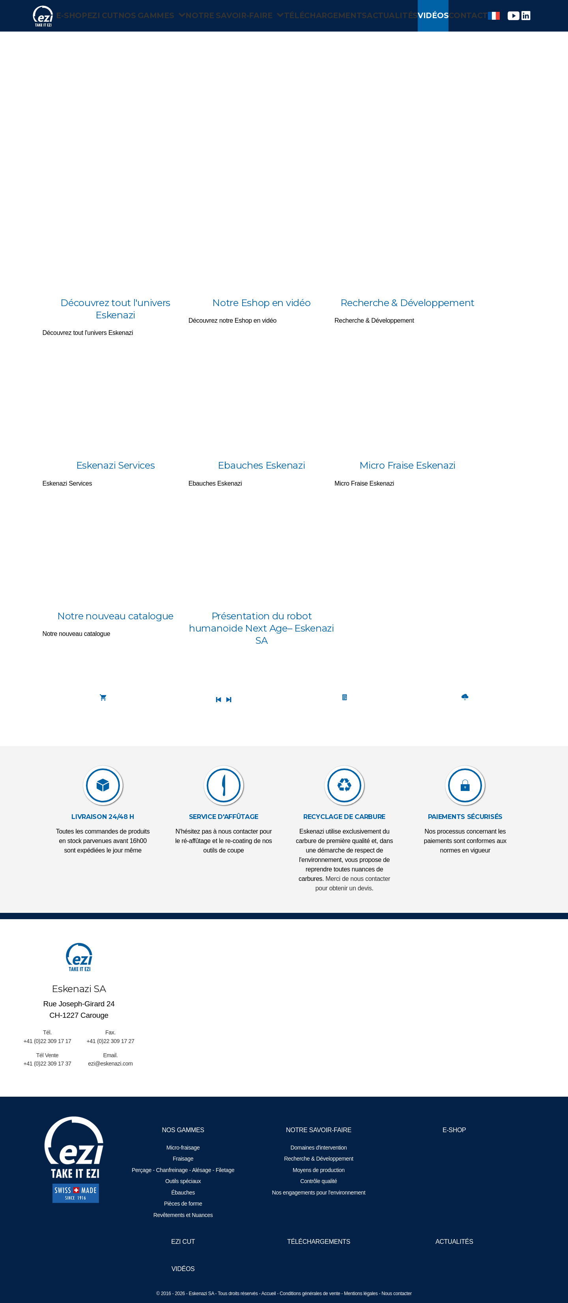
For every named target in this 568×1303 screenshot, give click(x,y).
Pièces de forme (185, 1203)
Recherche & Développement (318, 1158)
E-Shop (61, 15)
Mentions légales (360, 1293)
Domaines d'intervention (319, 1147)
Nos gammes (156, 15)
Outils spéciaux (185, 1181)
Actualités (387, 15)
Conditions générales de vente (310, 1293)
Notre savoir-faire (236, 15)
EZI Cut (100, 15)
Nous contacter (396, 1293)
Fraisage (185, 1158)
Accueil (269, 1293)
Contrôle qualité (318, 1181)
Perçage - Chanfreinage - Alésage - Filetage (185, 1170)
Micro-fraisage (185, 1147)
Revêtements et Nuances (185, 1215)
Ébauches (185, 1192)
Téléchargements (319, 15)
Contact (478, 15)
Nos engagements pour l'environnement (318, 1192)
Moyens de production (319, 1170)
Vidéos (435, 15)
